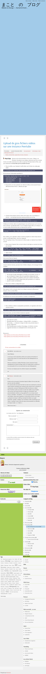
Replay (29, 520)
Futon (14, 569)
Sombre (9, 475)
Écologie (19, 565)
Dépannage (6, 565)
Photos (29, 545)
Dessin (10, 565)
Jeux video (10, 573)
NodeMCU (9, 581)
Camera (12, 561)
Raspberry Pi (30, 535)
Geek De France (28, 578)
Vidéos (7, 591)
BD (18, 559)
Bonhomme (3, 561)
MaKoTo (26, 541)
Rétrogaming (13, 586)
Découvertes (27, 548)
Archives (27, 561)
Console (11, 562)
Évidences (2, 569)
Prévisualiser (36, 442)
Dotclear (9, 672)
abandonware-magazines (30, 640)
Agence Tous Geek (29, 603)
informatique (35, 151)
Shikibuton (10, 588)
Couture (26, 505)
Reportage (7, 586)
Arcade (29, 516)
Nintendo (30, 511)
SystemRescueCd (28, 590)
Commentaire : (10, 425)
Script (5, 588)
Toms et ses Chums (29, 648)
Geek (17, 569)
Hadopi (10, 570)
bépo (29, 532)
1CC (1, 559)
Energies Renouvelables (30, 537)
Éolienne (14, 567)
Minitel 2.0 (3, 579)
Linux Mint (27, 584)
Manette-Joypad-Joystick (10, 576)
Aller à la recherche (41, 0)
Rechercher (3, 499)
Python (8, 584)
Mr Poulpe (27, 665)
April (26, 617)
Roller (18, 586)
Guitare (20, 569)
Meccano (10, 578)
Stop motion (17, 588)
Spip (13, 588)
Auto (2, 475)
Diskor (13, 565)
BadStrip (27, 661)
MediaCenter (15, 578)
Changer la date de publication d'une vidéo (4, 138)
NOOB (26, 651)
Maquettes (27, 501)
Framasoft (27, 588)
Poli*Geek (27, 601)
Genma (26, 576)
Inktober (20, 570)
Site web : (15, 422)
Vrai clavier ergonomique (14, 591)
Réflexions (30, 543)
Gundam (2, 570)
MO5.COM (27, 642)
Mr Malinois (27, 663)
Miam (19, 578)
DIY (16, 565)
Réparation (3, 586)
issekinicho (27, 634)
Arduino (16, 559)
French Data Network (29, 620)
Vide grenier (3, 591)
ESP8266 (17, 567)
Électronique (27, 522)
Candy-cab (16, 561)
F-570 (26, 570)
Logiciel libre (17, 154)
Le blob (26, 605)
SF (7, 588)
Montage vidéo (18, 579)
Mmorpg (6, 579)
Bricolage (7, 561)
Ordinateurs (30, 518)
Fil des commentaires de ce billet (13, 347)
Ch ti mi (20, 561)
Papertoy (10, 583)
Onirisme (2, 583)
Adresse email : (13, 419)
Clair (5, 475)
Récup (20, 584)
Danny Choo (27, 628)
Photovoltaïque (3, 584)
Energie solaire (9, 567)
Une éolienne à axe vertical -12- (7, 138)
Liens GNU (3, 574)
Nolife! (13, 581)
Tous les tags (3, 596)
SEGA (29, 513)
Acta (13, 559)
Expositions (7, 569)
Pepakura (17, 583)
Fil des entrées (28, 475)
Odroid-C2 (17, 581)
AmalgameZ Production (30, 599)
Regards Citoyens (28, 613)
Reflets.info (27, 611)
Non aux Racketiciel (29, 622)
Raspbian (16, 584)
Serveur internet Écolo (32, 539)
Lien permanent (27, 151)
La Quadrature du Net (29, 615)
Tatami (20, 588)
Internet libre (11, 154)
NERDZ (26, 655)
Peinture (13, 583)
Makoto (11, 376)
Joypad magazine (17, 573)
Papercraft (6, 583)
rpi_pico (2, 588)
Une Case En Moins (29, 653)
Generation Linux (28, 593)
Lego (21, 573)
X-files (26, 554)
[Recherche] (8, 502)
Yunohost (26, 154)
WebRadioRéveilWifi (4, 593)
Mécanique (7, 578)
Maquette (2, 578)
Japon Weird (27, 630)
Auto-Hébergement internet (33, 526)
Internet (29, 530)
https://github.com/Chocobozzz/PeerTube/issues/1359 (17, 334)
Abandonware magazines (7, 559)
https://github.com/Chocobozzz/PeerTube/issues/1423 (17, 336)
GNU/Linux (30, 528)
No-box (21, 154)
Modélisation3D (12, 579)
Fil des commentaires (29, 477)
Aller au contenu (28, 0)
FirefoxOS (11, 569)
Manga (17, 576)
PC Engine (30, 509)
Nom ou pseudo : (13, 416)
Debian (7, 154)
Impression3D (15, 570)
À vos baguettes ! (28, 632)
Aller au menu (34, 0)
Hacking (6, 570)
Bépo (21, 559)
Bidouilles (27, 550)
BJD (26, 503)
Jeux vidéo (27, 507)
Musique (2, 581)
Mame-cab (3, 576)
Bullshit (26, 552)
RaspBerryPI (12, 584)
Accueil (26, 559)
